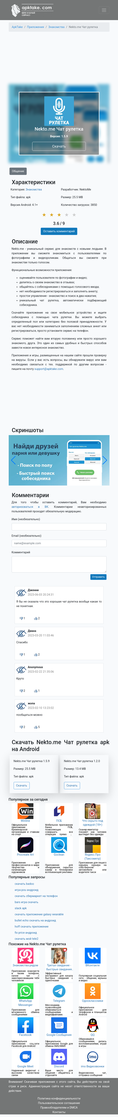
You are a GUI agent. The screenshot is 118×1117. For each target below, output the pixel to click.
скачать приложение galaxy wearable (39, 914)
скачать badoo (24, 884)
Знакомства (34, 189)
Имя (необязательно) (26, 519)
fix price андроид (26, 932)
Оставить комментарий (59, 231)
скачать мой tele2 (26, 939)
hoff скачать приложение (32, 926)
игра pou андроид (27, 890)
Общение (18, 171)
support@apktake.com (48, 369)
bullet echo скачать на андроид (35, 920)
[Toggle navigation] (104, 10)
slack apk (21, 908)
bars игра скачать (26, 902)
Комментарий (21, 552)
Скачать (59, 146)
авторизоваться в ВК (30, 507)
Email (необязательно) (27, 536)
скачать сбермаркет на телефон (36, 896)
